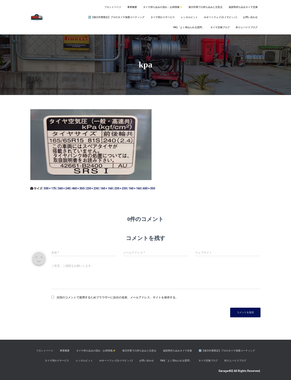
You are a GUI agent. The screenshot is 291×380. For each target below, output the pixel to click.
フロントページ (112, 7)
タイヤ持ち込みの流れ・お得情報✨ (162, 7)
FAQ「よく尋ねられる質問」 (188, 27)
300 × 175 (50, 188)
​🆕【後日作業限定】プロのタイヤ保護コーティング (116, 17)
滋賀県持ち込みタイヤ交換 (243, 7)
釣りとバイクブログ (247, 27)
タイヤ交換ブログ (220, 27)
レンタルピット (189, 17)
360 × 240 (64, 188)
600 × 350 (149, 188)
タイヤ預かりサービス (163, 17)
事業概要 (132, 7)
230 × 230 (92, 188)
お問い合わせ (250, 17)
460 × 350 (78, 188)
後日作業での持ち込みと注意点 (205, 7)
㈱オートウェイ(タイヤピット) (220, 17)
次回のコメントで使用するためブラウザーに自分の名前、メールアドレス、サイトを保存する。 (117, 297)
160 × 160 (106, 188)
